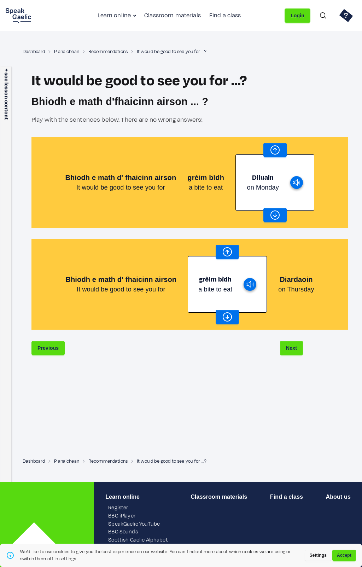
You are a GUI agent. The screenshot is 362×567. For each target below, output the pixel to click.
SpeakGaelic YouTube (134, 524)
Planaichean (66, 51)
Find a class (225, 15)
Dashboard (34, 51)
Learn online (114, 15)
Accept (344, 555)
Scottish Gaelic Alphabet (138, 540)
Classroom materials (172, 15)
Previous (48, 348)
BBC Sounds (123, 532)
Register (118, 507)
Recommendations (108, 51)
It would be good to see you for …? (171, 51)
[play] (296, 182)
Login (297, 15)
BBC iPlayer (121, 516)
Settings (318, 555)
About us (338, 497)
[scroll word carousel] (275, 150)
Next (291, 348)
